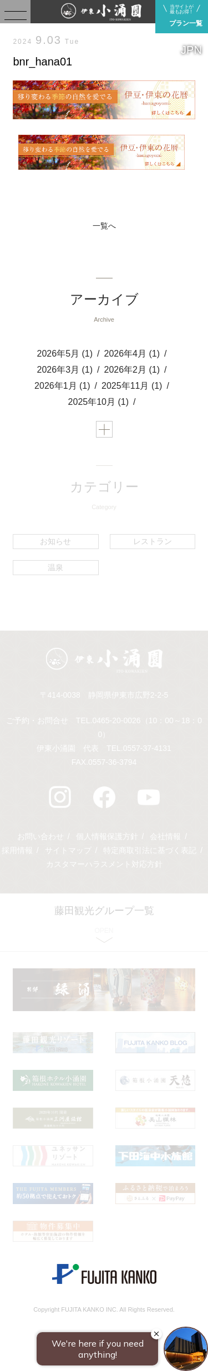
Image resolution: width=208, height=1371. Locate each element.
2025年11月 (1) (132, 385)
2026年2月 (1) (132, 369)
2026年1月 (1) (62, 385)
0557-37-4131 (147, 748)
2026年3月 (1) (65, 369)
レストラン (152, 541)
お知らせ (55, 541)
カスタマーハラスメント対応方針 (104, 864)
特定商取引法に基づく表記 (149, 850)
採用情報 (17, 850)
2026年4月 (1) (132, 353)
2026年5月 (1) (65, 353)
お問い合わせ (40, 836)
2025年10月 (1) (98, 402)
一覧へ (104, 225)
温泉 (55, 567)
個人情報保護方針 (107, 836)
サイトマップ (68, 850)
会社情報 (165, 836)
